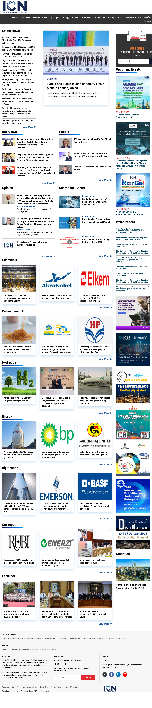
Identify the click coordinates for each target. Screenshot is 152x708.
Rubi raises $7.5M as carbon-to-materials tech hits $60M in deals (19, 561)
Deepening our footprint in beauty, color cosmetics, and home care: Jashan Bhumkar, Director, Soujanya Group (35, 157)
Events (120, 19)
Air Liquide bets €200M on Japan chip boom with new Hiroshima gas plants (18, 455)
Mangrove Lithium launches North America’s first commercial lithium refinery (17, 101)
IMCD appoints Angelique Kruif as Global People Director (17, 55)
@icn (105, 660)
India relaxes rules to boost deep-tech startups (92, 561)
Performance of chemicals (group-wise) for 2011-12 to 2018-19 (131, 588)
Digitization (99, 18)
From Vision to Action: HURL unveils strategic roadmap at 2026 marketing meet (17, 614)
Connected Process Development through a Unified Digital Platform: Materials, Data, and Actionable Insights (133, 163)
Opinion (7, 188)
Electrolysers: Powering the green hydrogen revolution (32, 243)
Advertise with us (30, 687)
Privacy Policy (56, 687)
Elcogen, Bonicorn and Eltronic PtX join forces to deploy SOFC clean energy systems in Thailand (56, 402)
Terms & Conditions (72, 687)
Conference (15, 649)
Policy (111, 19)
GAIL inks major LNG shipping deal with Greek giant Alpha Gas (94, 453)
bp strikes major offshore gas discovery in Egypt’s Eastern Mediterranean (55, 455)
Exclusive (87, 19)
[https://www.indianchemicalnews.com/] (117, 688)
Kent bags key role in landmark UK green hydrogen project (18, 399)
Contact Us (16, 687)
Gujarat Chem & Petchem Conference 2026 (133, 114)
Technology (62, 638)
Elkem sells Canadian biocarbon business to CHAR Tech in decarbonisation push (94, 298)
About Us (5, 687)
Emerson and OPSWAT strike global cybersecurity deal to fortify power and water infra (55, 506)
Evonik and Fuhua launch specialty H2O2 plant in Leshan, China (75, 86)
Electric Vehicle (89, 638)
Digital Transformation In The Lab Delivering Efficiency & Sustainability (96, 202)
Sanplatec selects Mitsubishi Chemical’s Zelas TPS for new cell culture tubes (17, 40)
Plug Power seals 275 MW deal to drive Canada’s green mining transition (95, 401)
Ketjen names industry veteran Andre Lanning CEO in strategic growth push (91, 154)
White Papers (147, 19)
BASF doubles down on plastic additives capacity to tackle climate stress (17, 349)
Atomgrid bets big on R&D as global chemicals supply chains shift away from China (18, 82)
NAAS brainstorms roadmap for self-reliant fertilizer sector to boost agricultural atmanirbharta (57, 614)
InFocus (76, 19)
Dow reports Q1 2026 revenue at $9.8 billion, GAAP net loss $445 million (18, 48)
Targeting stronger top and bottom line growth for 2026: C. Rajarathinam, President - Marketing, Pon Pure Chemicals (35, 143)
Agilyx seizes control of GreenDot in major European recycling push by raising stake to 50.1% (18, 92)
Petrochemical (39, 18)
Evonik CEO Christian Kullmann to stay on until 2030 (92, 168)
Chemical (25, 18)
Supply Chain (75, 638)
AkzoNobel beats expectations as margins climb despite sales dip (57, 296)
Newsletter (44, 687)
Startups (112, 638)
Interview (25, 649)
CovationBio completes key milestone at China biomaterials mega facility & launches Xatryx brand (16, 112)
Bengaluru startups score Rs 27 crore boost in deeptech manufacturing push (56, 563)
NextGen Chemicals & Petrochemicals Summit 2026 (133, 212)
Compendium (133, 18)
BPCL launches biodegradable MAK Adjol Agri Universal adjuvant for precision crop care (56, 349)
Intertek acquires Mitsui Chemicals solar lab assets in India (17, 121)
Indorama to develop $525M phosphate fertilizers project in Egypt (94, 614)
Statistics (35, 649)
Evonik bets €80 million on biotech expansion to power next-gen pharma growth (19, 298)
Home (7, 18)
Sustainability (49, 638)
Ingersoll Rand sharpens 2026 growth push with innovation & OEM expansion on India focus (17, 63)
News (15, 18)
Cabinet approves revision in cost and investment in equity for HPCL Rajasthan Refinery (95, 349)
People (64, 132)
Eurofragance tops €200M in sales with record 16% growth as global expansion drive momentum (17, 73)
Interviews (9, 132)
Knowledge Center (72, 188)
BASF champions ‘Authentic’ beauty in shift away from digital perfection (94, 506)
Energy (65, 19)
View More (29, 127)
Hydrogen (54, 18)
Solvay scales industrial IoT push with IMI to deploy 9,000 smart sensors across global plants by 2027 (19, 507)
